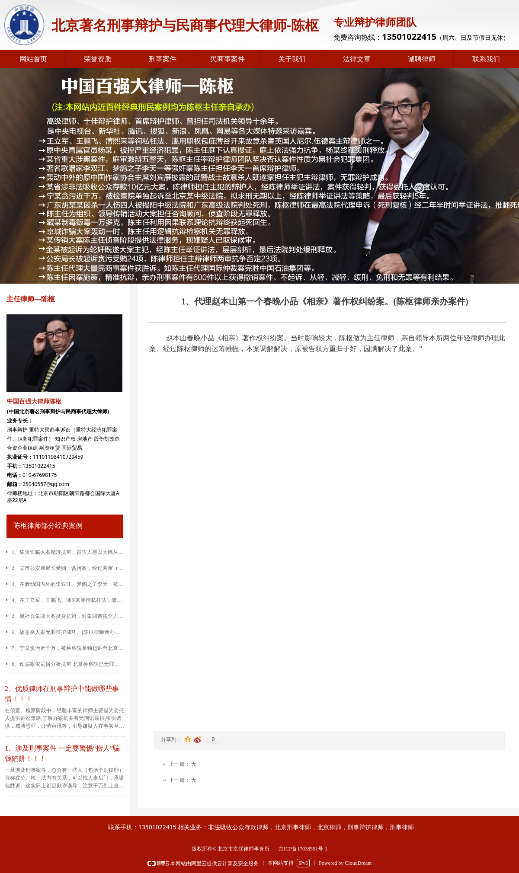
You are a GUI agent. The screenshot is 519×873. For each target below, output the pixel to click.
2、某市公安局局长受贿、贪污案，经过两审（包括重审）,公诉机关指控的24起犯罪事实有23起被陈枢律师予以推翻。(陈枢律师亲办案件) (67, 568)
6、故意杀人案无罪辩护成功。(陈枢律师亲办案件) (67, 632)
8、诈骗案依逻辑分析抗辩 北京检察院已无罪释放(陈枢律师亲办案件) (67, 664)
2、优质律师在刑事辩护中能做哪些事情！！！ (62, 694)
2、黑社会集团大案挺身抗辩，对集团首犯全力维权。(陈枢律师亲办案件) (67, 616)
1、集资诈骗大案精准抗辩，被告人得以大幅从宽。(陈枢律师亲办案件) (67, 552)
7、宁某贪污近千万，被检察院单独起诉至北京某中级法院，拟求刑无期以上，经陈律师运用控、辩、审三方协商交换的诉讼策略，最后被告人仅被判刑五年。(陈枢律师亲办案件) (67, 648)
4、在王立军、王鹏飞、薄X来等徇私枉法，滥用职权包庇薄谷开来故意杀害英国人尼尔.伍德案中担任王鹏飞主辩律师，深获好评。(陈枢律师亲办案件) (67, 600)
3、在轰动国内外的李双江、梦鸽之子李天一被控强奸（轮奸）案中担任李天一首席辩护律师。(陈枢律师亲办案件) (67, 584)
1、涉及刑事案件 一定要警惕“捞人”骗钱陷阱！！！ (62, 753)
